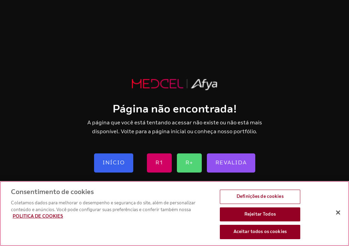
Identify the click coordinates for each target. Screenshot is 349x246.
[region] (174, 213)
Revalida (231, 162)
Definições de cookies (260, 196)
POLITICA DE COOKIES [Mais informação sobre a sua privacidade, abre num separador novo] (38, 216)
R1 (159, 162)
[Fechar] (338, 212)
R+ (189, 162)
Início (114, 162)
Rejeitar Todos (260, 214)
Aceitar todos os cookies (260, 232)
